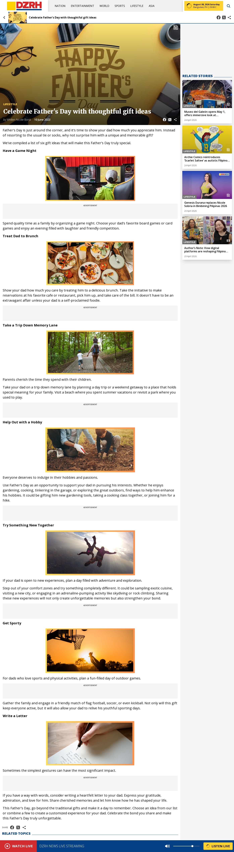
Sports (120, 6)
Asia (151, 6)
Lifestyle (136, 6)
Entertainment (82, 6)
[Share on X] (224, 17)
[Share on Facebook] (219, 17)
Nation (60, 6)
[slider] (192, 846)
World (104, 6)
